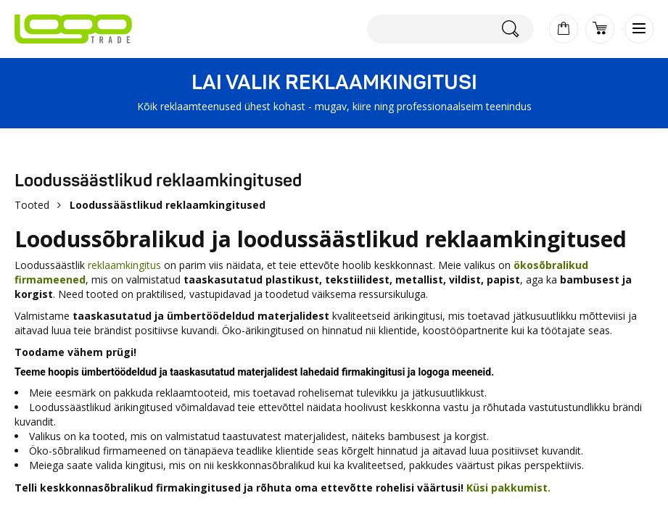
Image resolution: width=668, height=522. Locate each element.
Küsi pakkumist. (508, 487)
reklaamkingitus (124, 265)
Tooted (32, 205)
